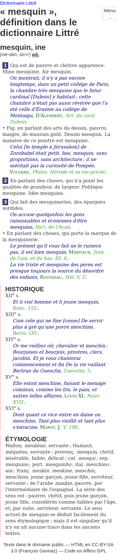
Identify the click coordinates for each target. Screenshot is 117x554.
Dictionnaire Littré (18, 3)
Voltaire (19, 172)
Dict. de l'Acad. (54, 227)
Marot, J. (50, 427)
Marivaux (79, 252)
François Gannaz (38, 550)
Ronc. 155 (25, 308)
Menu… (110, 13)
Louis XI (74, 396)
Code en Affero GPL (85, 550)
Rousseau (51, 277)
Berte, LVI (25, 333)
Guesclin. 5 (77, 371)
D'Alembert (49, 115)
